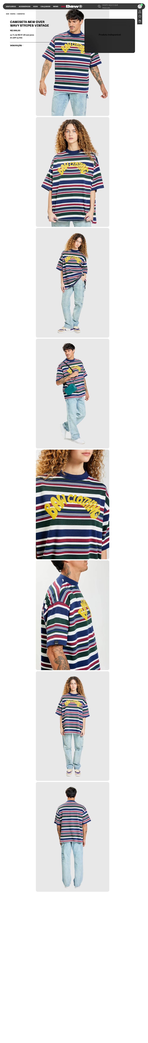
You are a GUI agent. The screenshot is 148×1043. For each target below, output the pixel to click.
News (55, 6)
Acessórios (24, 6)
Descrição (17, 45)
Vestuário (11, 6)
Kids (35, 6)
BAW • (8, 14)
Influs (71, 6)
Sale (63, 6)
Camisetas (21, 14)
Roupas (12, 14)
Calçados (45, 6)
